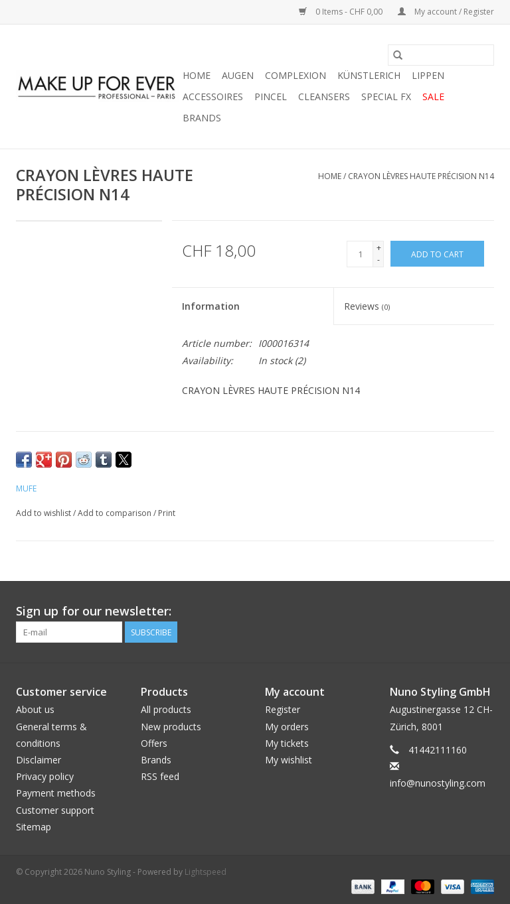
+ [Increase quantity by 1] (379, 247)
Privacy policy (45, 776)
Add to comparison (115, 513)
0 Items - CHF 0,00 (341, 11)
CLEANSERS (324, 96)
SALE (433, 96)
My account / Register (446, 11)
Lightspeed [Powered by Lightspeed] (205, 871)
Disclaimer (38, 759)
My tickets (287, 743)
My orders (287, 726)
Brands (202, 117)
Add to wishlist (44, 513)
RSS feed (160, 776)
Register (282, 709)
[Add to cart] (437, 254)
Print (166, 513)
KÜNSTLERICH (368, 75)
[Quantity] (360, 254)
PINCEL (270, 96)
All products (166, 709)
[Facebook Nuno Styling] (411, 611)
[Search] (441, 55)
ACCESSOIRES (213, 96)
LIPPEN (428, 75)
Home (197, 75)
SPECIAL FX (386, 96)
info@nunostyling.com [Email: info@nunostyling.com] (437, 783)
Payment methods (56, 793)
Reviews (367, 306)
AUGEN (238, 75)
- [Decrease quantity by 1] (378, 259)
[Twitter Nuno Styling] (435, 611)
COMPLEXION (295, 75)
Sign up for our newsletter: (93, 611)
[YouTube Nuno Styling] (459, 611)
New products (171, 726)
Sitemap (33, 826)
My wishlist (288, 759)
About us (35, 709)
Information (211, 306)
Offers (154, 743)
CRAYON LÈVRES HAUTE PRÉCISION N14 (421, 176)
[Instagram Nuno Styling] (483, 611)
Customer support (55, 810)
